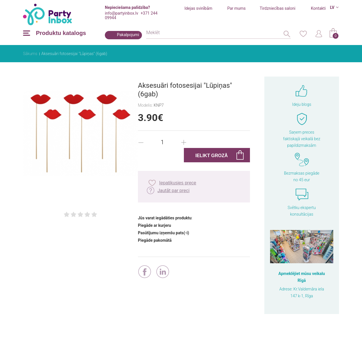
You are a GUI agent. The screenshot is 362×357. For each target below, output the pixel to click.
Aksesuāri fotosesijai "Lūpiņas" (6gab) (74, 53)
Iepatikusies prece (177, 182)
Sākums (30, 53)
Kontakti (318, 8)
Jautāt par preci (173, 190)
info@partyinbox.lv (121, 13)
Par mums (236, 8)
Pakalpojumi (128, 34)
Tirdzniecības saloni (277, 8)
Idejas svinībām (198, 8)
